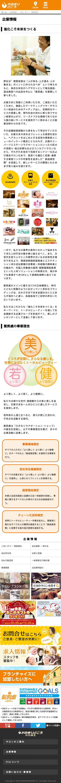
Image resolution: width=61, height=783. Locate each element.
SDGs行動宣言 (7, 560)
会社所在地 (6, 553)
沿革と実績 (37, 553)
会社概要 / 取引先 (40, 546)
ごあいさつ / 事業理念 (11, 546)
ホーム (4, 12)
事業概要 (5, 568)
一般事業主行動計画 (40, 560)
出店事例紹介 (38, 568)
